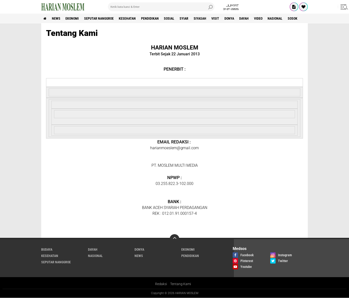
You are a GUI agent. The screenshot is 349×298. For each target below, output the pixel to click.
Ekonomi (73, 18)
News (56, 18)
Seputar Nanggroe (100, 18)
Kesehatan (128, 18)
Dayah (248, 18)
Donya (233, 18)
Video (262, 18)
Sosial (171, 18)
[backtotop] (174, 239)
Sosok (297, 18)
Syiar (186, 18)
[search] (161, 6)
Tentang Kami (180, 284)
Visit (218, 18)
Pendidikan (152, 18)
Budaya (46, 249)
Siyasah (203, 18)
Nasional (279, 18)
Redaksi (161, 284)
